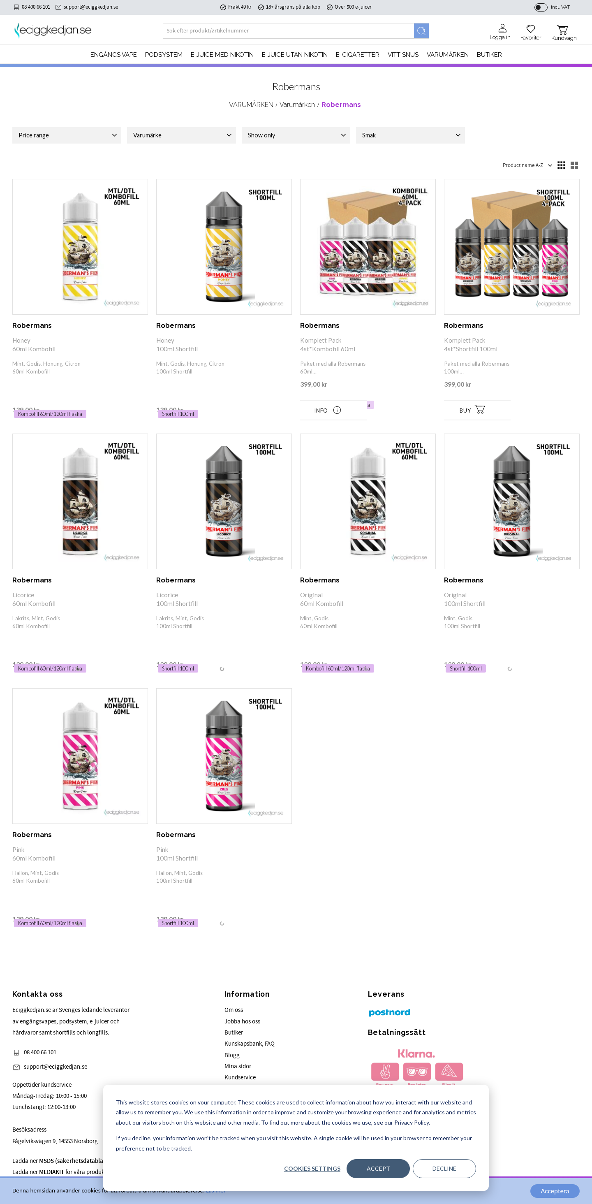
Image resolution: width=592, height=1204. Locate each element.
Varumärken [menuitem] (448, 54)
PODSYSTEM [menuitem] (164, 54)
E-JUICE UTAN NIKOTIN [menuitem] (295, 54)
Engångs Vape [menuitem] (113, 54)
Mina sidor (237, 1066)
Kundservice (240, 1077)
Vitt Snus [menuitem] (403, 54)
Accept (378, 1168)
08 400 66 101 (36, 7)
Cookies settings (312, 1168)
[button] (531, 30)
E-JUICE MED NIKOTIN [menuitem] (222, 54)
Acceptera (555, 1191)
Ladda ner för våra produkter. (84, 1161)
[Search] (421, 30)
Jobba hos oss (242, 1021)
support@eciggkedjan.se (91, 7)
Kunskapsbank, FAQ (249, 1044)
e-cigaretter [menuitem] (357, 54)
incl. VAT (560, 7)
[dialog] (296, 1138)
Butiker (233, 1033)
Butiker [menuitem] (489, 54)
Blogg (232, 1055)
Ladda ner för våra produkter (61, 1172)
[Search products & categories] (288, 31)
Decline (444, 1168)
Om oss (233, 1010)
